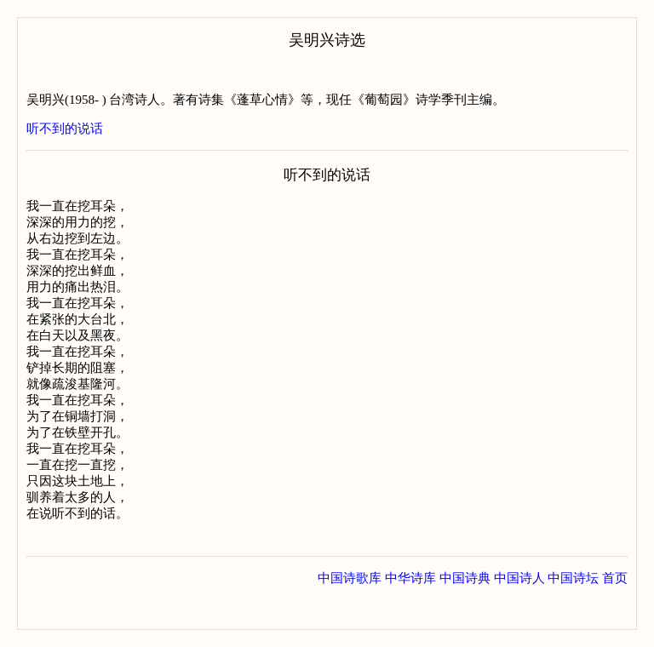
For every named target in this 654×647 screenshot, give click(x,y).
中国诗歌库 (350, 612)
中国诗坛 (573, 612)
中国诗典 (464, 612)
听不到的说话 (64, 128)
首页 (615, 612)
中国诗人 (519, 612)
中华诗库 (410, 612)
